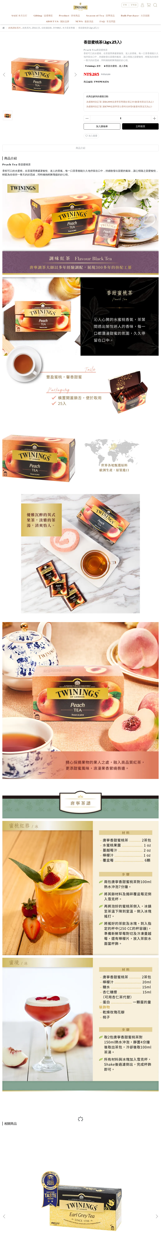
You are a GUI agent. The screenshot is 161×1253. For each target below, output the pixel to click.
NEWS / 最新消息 (84, 21)
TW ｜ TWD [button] (130, 5)
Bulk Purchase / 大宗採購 (135, 15)
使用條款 (59, 1213)
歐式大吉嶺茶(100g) (80, 1177)
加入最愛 (91, 135)
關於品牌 (6, 1213)
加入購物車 (102, 126)
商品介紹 (80, 148)
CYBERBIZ (98, 1245)
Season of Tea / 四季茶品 (100, 15)
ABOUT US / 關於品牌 (57, 21)
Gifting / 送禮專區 (43, 15)
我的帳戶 (19, 1213)
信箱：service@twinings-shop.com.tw (25, 1233)
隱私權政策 (45, 1213)
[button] (75, 75)
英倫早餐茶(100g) (130, 1177)
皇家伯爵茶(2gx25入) (30, 1177)
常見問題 (32, 1213)
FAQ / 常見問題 (107, 21)
